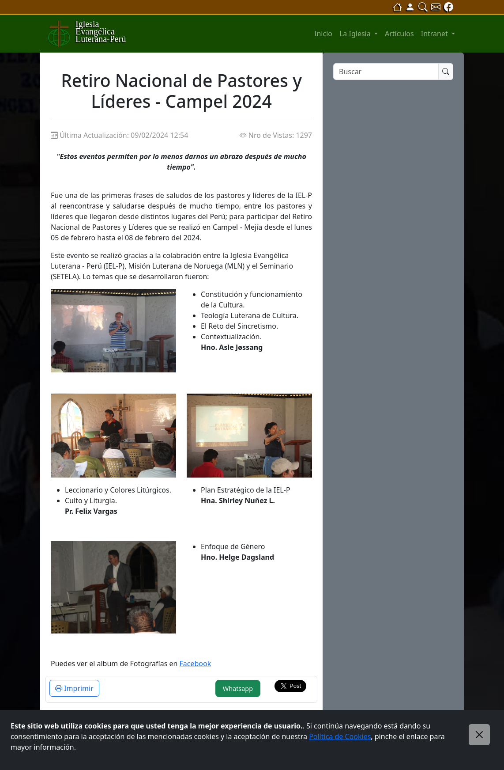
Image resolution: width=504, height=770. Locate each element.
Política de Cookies (340, 736)
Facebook (195, 663)
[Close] (479, 734)
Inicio (323, 33)
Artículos (399, 33)
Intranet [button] (435, 33)
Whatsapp (238, 688)
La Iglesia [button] (355, 33)
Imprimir (74, 688)
